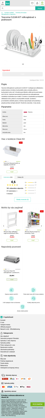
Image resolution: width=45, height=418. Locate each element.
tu (15, 415)
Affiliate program (5, 327)
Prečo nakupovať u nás (7, 345)
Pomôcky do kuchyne (21, 12)
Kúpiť (22, 74)
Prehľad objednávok (6, 361)
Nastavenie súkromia (19, 412)
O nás (2, 322)
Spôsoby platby (5, 343)
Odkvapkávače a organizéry (8, 14)
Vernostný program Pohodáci (9, 338)
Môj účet (3, 358)
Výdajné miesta (5, 324)
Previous (3, 226)
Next (41, 226)
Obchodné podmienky (7, 349)
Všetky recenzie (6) (22, 199)
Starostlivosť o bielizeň (7, 351)
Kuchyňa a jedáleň (9, 12)
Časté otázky (4, 363)
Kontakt (2, 320)
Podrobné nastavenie (37, 407)
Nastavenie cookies (6, 347)
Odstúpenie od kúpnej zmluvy (9, 367)
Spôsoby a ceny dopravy (8, 340)
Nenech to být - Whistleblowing (10, 329)
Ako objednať (4, 336)
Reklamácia (4, 365)
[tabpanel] (23, 43)
